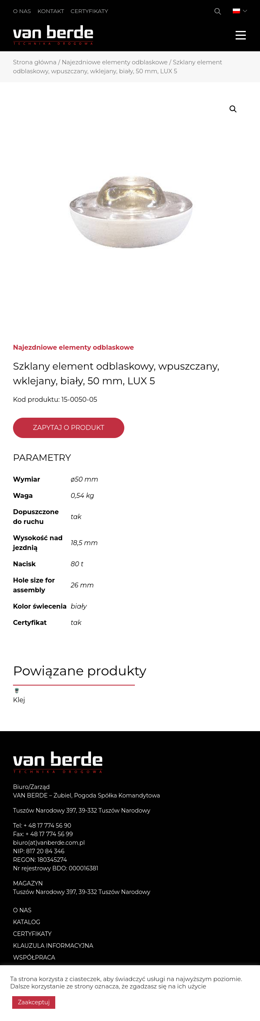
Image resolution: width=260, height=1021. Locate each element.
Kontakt (50, 11)
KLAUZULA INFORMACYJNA (53, 945)
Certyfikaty (89, 11)
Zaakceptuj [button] (34, 1002)
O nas (22, 11)
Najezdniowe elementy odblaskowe (115, 62)
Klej (19, 700)
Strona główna (34, 62)
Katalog (26, 922)
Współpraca (34, 957)
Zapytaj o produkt (68, 428)
